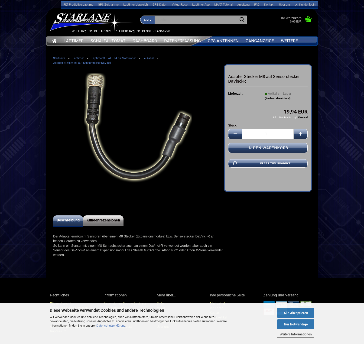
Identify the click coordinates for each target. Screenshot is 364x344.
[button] (235, 134)
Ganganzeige (260, 40)
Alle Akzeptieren (296, 313)
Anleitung (243, 4)
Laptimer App (201, 4)
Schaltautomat (108, 40)
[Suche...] (147, 20)
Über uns (285, 4)
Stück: (232, 125)
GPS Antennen (223, 40)
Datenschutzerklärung (110, 325)
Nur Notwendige (296, 324)
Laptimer (74, 40)
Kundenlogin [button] (305, 4)
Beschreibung (68, 220)
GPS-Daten (160, 4)
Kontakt (269, 4)
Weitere (289, 40)
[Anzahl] (268, 134)
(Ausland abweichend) (277, 98)
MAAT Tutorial (223, 4)
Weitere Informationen (296, 334)
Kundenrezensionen (103, 220)
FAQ (257, 4)
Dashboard (145, 40)
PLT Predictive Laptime (78, 4)
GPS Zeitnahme (108, 4)
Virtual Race (180, 4)
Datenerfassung (182, 40)
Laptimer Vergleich (135, 4)
